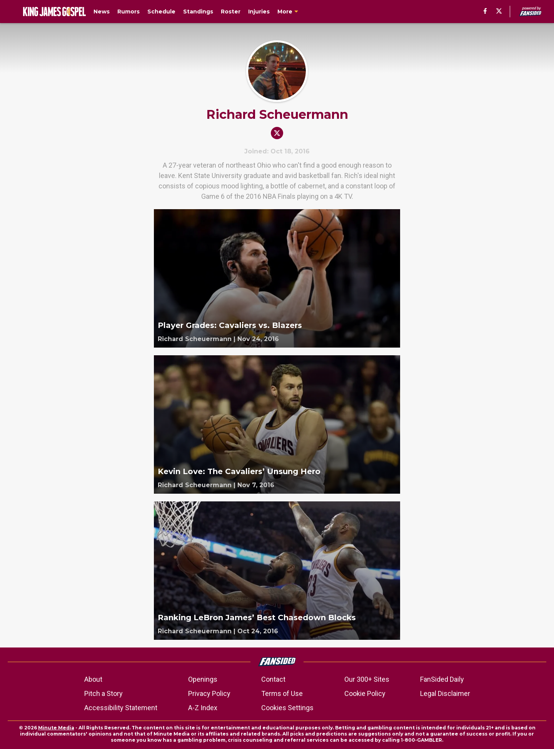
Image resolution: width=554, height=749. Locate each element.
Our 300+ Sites (366, 679)
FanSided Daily (442, 679)
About (93, 679)
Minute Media (56, 728)
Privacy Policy (209, 693)
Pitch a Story (103, 693)
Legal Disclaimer (445, 693)
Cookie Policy (364, 693)
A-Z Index (202, 708)
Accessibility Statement (120, 708)
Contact (273, 679)
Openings (202, 679)
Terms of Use (282, 693)
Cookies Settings (287, 708)
